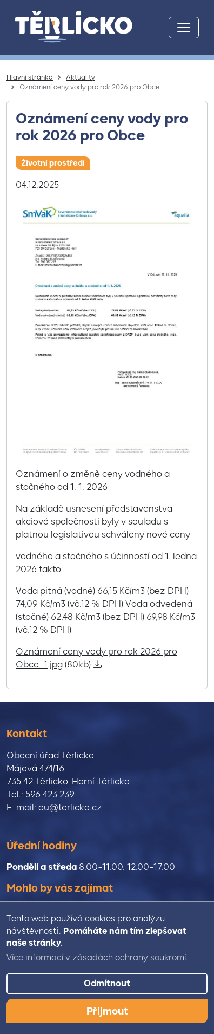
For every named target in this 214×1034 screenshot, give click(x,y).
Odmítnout (107, 983)
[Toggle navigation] (184, 27)
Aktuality (80, 77)
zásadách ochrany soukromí (129, 958)
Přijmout (107, 1011)
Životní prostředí (53, 163)
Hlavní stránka (29, 77)
